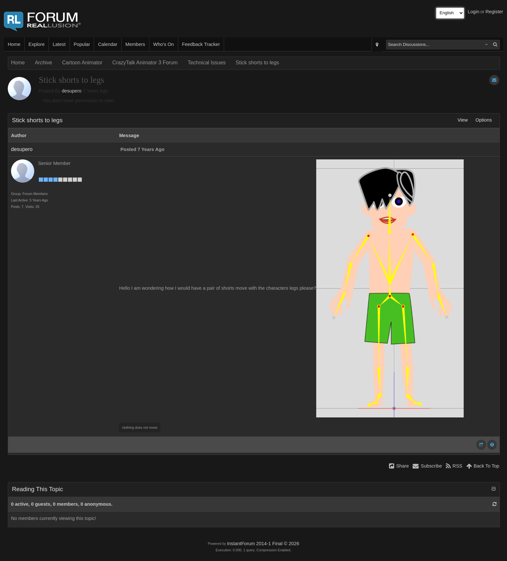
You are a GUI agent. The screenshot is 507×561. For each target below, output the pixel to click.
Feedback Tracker (201, 44)
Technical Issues (206, 62)
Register (494, 11)
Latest (59, 44)
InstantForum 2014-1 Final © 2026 (263, 543)
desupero (71, 90)
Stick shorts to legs (257, 62)
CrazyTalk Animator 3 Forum (145, 62)
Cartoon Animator (82, 62)
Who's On (163, 44)
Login (474, 11)
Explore (37, 44)
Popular (82, 44)
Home (14, 44)
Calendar (107, 44)
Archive (43, 62)
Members (135, 44)
